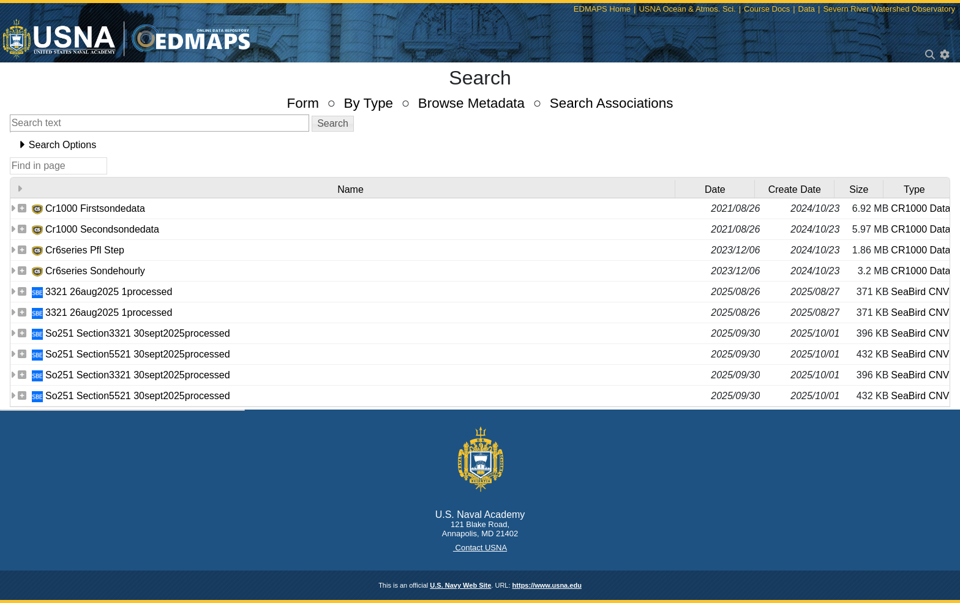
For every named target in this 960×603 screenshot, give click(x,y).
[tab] (480, 145)
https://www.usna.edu (547, 585)
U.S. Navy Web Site (460, 585)
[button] (333, 124)
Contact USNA (480, 547)
